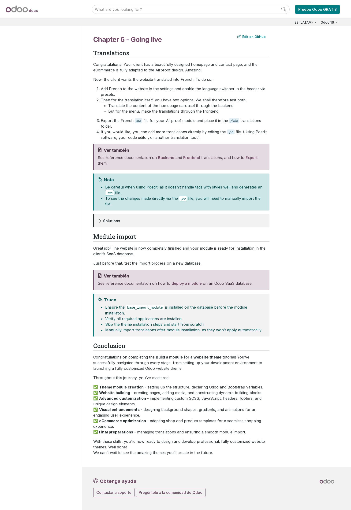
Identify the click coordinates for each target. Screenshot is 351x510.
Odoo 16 (328, 22)
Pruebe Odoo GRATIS (317, 9)
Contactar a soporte (113, 492)
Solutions (111, 220)
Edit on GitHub (251, 37)
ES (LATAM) (304, 22)
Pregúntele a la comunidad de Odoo (170, 492)
